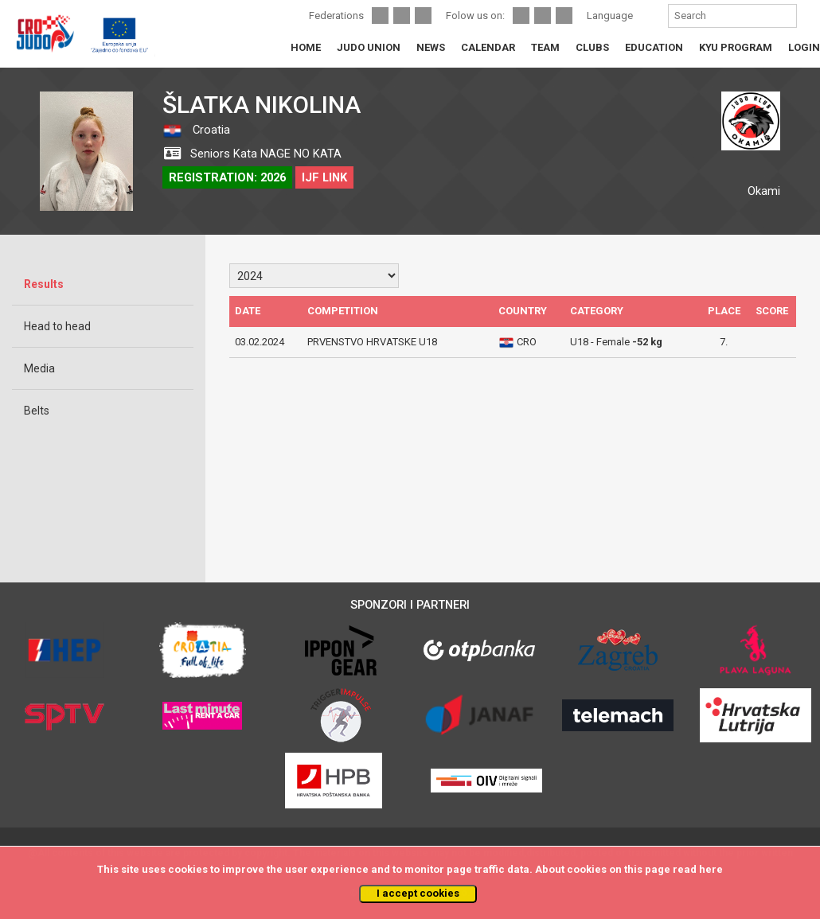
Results (44, 284)
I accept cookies (418, 893)
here (711, 869)
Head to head (57, 326)
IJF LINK (324, 177)
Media (39, 368)
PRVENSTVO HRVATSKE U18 (372, 342)
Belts (36, 410)
